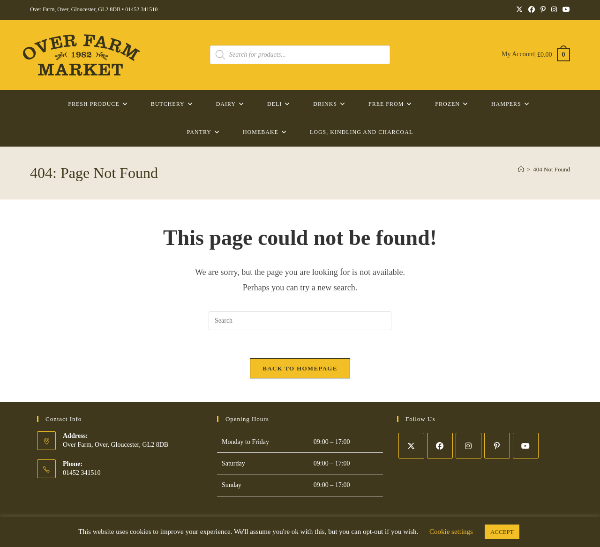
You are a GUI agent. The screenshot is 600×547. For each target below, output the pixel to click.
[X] (411, 445)
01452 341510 (141, 9)
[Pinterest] (497, 445)
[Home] (521, 169)
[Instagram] (468, 445)
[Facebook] (440, 445)
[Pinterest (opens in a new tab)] (543, 10)
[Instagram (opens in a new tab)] (554, 10)
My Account (518, 54)
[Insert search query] (300, 320)
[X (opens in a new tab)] (519, 10)
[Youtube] (526, 445)
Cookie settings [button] (451, 531)
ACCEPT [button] (502, 531)
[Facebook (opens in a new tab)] (531, 10)
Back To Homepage (299, 368)
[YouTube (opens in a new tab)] (565, 10)
